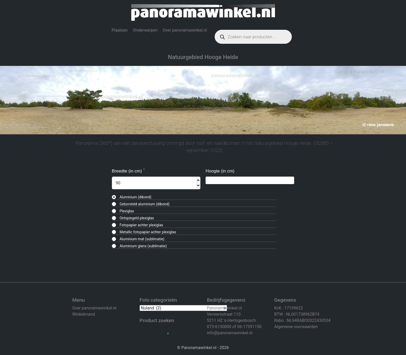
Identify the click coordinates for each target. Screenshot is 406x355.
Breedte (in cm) (127, 171)
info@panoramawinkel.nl (229, 332)
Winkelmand (83, 314)
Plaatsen (120, 30)
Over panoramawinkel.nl (185, 30)
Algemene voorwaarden (296, 326)
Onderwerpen (145, 30)
